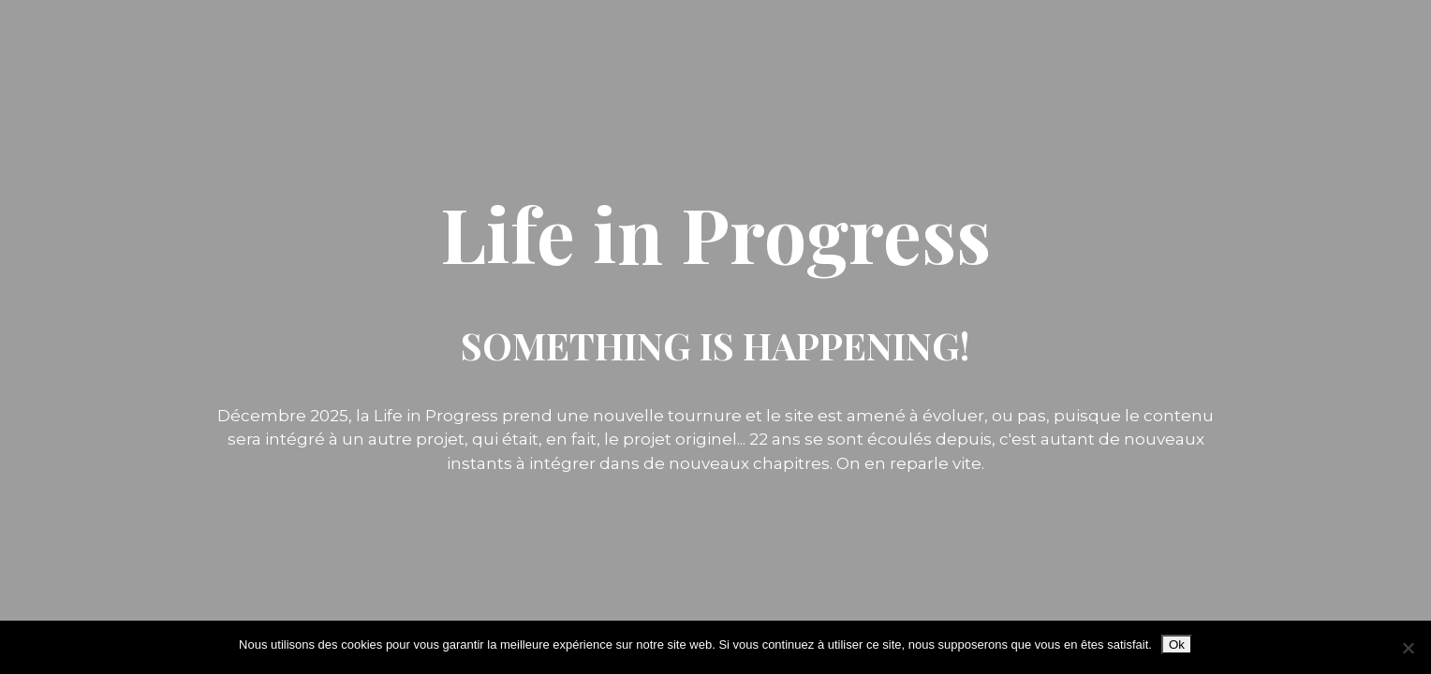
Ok (1177, 644)
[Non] (1407, 647)
